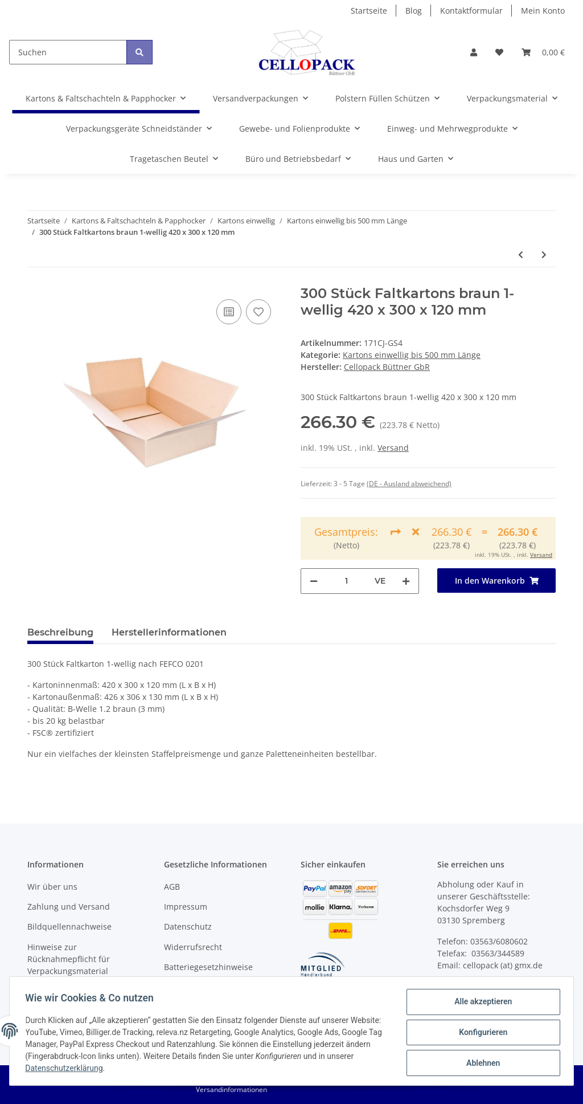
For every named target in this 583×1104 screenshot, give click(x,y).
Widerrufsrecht (193, 947)
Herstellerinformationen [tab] (169, 632)
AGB (172, 886)
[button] (473, 52)
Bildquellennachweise (69, 926)
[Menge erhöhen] (405, 581)
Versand (393, 447)
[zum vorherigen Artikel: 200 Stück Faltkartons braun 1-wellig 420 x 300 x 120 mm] (520, 254)
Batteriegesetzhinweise (208, 967)
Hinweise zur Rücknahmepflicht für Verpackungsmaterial (68, 959)
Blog (413, 10)
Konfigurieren (480, 1033)
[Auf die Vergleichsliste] (228, 311)
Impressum (185, 906)
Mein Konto (543, 10)
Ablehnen (480, 1063)
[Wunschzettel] (499, 52)
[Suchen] (68, 52)
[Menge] (346, 581)
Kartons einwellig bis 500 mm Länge (412, 354)
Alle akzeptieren (480, 1004)
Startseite (369, 10)
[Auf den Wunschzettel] (258, 311)
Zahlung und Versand (68, 906)
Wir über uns (52, 886)
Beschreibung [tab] (60, 632)
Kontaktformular (471, 10)
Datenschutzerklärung (103, 1069)
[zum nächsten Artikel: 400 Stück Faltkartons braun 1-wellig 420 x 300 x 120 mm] (544, 254)
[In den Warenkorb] (496, 580)
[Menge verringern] (313, 581)
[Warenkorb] (543, 52)
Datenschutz (188, 926)
